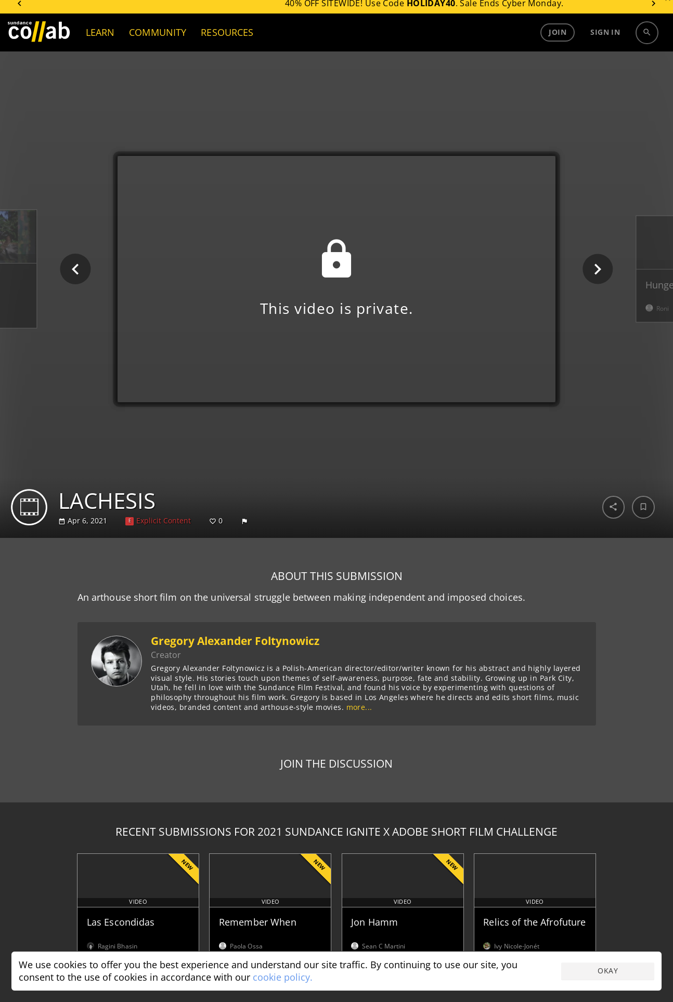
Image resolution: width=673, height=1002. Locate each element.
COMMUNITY (157, 39)
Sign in (605, 39)
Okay (608, 970)
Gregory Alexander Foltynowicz (235, 641)
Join (557, 39)
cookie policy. (283, 977)
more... (359, 707)
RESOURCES (227, 39)
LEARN (100, 39)
